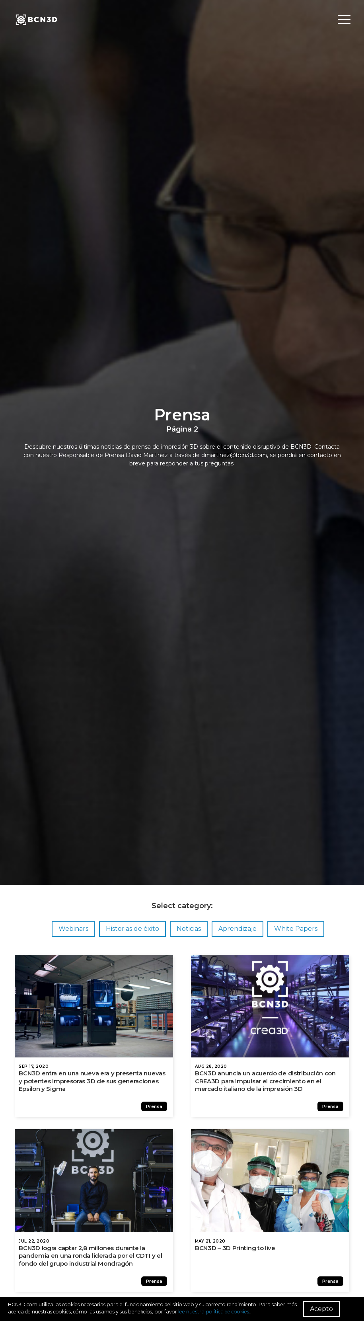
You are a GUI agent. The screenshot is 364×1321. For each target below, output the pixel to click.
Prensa (157, 1110)
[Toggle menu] (344, 20)
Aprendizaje (237, 928)
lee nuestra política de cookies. (214, 1312)
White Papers (295, 928)
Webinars (73, 928)
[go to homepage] (36, 20)
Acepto (321, 1309)
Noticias (189, 928)
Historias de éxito (132, 928)
